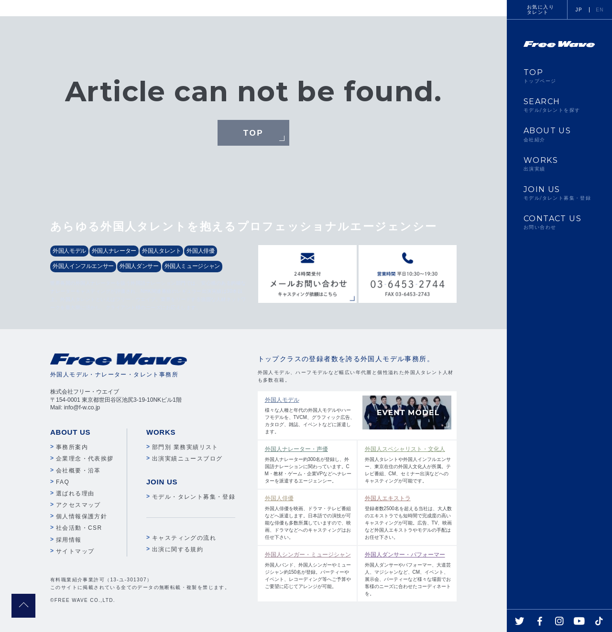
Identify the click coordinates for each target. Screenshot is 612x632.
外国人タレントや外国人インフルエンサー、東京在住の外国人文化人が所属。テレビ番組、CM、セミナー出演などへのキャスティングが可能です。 (408, 464)
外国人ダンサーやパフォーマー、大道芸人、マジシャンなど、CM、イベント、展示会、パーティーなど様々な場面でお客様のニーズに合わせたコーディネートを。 (408, 573)
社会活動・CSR (79, 528)
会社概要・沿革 (78, 470)
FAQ (62, 482)
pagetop (23, 606)
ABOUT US (559, 134)
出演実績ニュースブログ (187, 458)
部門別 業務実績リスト (185, 447)
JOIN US (559, 193)
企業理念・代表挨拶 (85, 458)
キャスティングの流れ (184, 538)
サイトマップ (75, 551)
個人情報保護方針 (81, 516)
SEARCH (559, 105)
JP (579, 9)
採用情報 (69, 539)
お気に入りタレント (540, 9)
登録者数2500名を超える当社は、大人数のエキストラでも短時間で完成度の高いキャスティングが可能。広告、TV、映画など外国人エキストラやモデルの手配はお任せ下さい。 (408, 517)
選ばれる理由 (75, 493)
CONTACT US (559, 222)
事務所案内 (72, 447)
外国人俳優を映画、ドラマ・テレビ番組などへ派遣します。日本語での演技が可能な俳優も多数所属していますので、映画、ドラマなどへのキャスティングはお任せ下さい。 (308, 517)
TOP (253, 133)
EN (600, 9)
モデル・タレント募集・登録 (193, 496)
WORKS (559, 164)
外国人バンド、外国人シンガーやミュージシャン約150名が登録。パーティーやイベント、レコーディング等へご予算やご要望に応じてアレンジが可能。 (308, 569)
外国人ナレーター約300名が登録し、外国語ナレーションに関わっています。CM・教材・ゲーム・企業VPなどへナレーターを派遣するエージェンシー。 (308, 464)
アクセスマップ (78, 505)
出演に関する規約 (177, 549)
